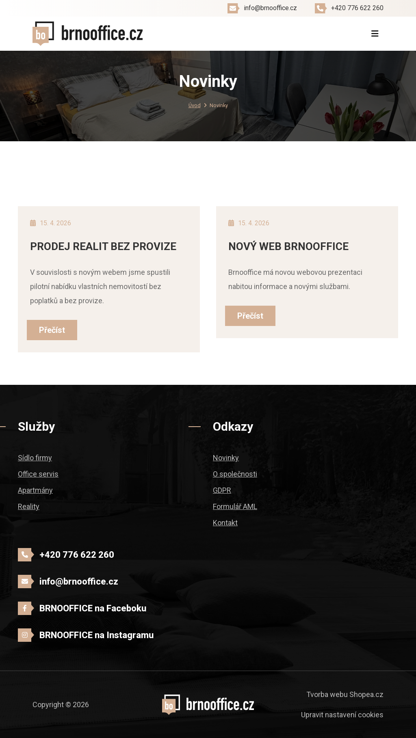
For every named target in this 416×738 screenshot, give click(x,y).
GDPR (222, 490)
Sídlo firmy (35, 457)
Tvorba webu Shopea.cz (345, 694)
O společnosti (235, 474)
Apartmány (35, 490)
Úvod (194, 105)
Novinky (226, 457)
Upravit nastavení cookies (342, 714)
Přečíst (52, 330)
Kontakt (225, 522)
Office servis (38, 474)
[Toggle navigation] (375, 33)
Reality (28, 506)
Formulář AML (235, 506)
